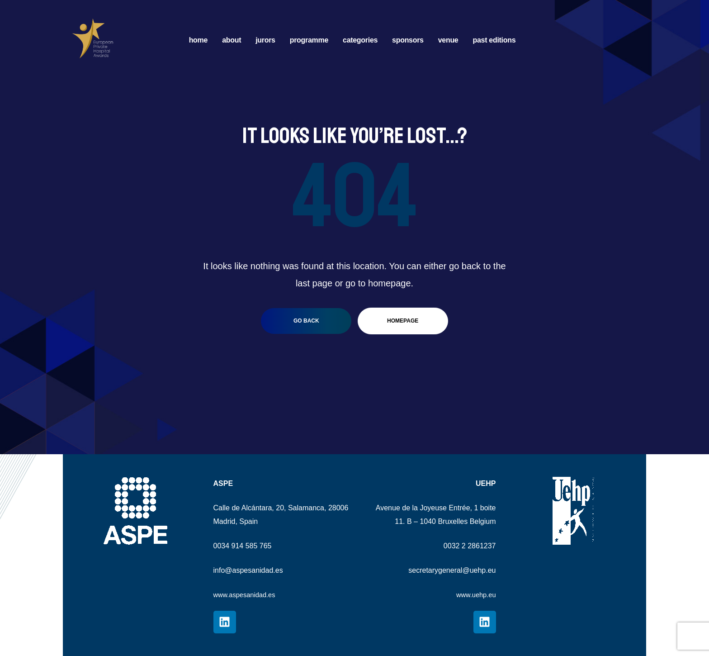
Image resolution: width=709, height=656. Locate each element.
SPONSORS (408, 40)
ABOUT (231, 40)
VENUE (448, 40)
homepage (402, 321)
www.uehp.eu (474, 595)
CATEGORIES (360, 40)
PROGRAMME (309, 40)
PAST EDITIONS (494, 40)
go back (306, 321)
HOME (198, 40)
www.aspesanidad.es (247, 595)
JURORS (265, 40)
